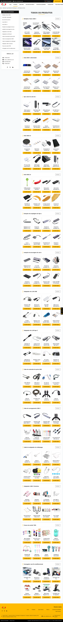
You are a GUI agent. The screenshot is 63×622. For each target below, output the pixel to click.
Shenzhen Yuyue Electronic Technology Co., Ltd (43, 620)
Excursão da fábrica (30, 4)
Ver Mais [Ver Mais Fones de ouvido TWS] (58, 525)
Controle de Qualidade (56, 609)
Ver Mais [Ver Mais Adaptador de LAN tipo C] (58, 330)
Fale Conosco (58, 611)
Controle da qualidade (41, 4)
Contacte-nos (50, 4)
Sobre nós (21, 4)
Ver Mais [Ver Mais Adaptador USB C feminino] (58, 486)
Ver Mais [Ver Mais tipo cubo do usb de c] (58, 96)
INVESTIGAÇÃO (57, 1)
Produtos (15, 4)
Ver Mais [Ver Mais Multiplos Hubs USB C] (58, 18)
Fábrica (47, 609)
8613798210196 (7, 61)
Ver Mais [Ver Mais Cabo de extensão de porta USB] (58, 369)
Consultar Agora (27, 90)
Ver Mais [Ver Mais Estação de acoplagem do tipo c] (58, 213)
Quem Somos (40, 609)
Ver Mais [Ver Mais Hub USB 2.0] (58, 174)
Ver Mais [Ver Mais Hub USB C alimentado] (58, 57)
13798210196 (7, 63)
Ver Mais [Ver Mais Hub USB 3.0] (58, 135)
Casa (10, 4)
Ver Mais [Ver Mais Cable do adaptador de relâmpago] (58, 447)
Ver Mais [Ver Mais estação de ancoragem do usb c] (58, 252)
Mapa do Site (12, 620)
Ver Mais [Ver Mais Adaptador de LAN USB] (58, 291)
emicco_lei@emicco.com (18, 1)
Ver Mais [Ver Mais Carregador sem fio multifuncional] (58, 564)
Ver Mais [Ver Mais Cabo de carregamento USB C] (58, 408)
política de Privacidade (4, 620)
